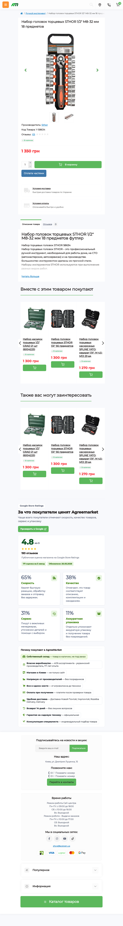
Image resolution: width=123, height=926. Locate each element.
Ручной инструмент (36, 13)
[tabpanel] (61, 71)
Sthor (45, 124)
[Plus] (30, 163)
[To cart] (34, 368)
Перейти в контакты (61, 782)
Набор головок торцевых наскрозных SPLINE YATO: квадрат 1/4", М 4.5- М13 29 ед (91, 348)
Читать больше (30, 276)
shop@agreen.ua (61, 846)
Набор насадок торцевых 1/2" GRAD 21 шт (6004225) (32, 344)
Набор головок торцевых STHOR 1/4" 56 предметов (62, 342)
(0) (33, 134)
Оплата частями (34, 173)
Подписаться (78, 748)
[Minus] (30, 166)
